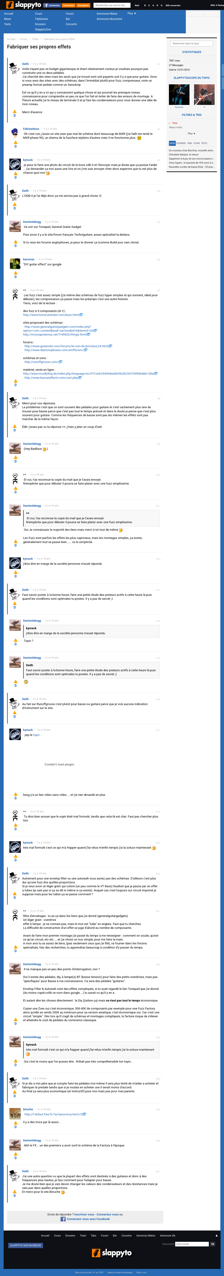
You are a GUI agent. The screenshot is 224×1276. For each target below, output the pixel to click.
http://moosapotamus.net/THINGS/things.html (54, 334)
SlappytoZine (43, 29)
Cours (38, 13)
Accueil (8, 13)
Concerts (71, 24)
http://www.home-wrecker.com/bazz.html (51, 315)
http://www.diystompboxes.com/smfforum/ (54, 350)
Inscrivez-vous (84, 1214)
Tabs (189, 143)
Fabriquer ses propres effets (59, 39)
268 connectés (172, 5)
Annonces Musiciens (109, 19)
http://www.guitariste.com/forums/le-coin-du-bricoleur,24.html (66, 346)
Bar (68, 19)
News (7, 19)
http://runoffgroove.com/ (41, 362)
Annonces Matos (107, 13)
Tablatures (41, 19)
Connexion (54, 5)
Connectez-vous (108, 1214)
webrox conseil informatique (120, 1272)
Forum (70, 13)
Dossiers (40, 24)
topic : (37, 735)
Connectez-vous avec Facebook (85, 1219)
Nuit (137, 5)
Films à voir (141, 1272)
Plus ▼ (192, 133)
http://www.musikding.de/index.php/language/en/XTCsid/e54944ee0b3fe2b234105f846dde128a (88, 373)
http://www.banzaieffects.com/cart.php (51, 377)
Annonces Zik (167, 1235)
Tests (7, 24)
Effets (35, 39)
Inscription (83, 5)
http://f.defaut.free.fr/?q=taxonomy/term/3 (53, 1114)
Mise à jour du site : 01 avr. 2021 (89, 1272)
